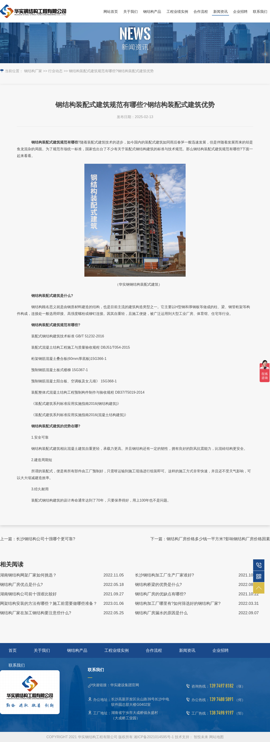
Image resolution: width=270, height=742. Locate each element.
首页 (13, 650)
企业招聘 (240, 11)
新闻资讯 (220, 11)
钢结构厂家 (33, 71)
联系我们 (260, 11)
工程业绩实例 (177, 11)
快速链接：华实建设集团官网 (115, 685)
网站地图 (216, 737)
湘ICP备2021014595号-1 (154, 737)
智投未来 (201, 737)
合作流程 (201, 11)
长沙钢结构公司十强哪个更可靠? (45, 539)
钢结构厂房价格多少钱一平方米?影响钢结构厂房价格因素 (218, 539)
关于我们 (130, 11)
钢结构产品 (152, 11)
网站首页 (111, 11)
